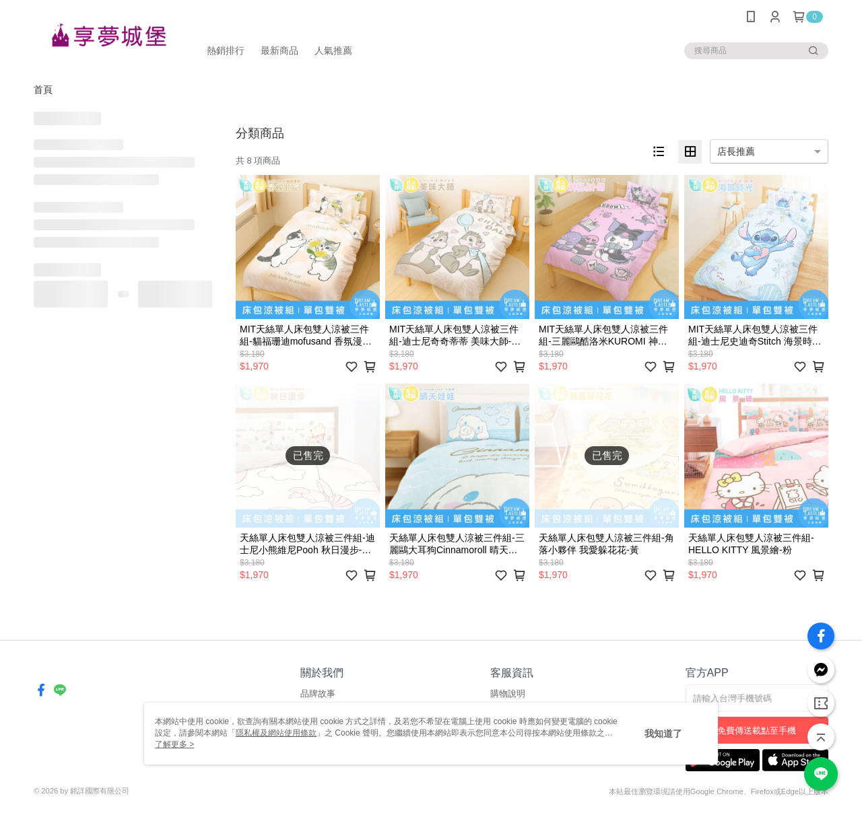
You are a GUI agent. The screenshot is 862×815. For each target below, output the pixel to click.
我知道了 (663, 733)
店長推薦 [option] (736, 151)
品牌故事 (317, 693)
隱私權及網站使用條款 (276, 733)
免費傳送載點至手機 (756, 730)
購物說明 (507, 693)
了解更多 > (174, 744)
